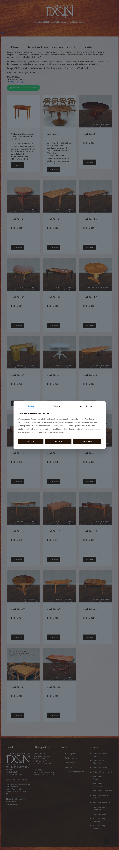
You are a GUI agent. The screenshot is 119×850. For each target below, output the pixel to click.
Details (57, 406)
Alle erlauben (87, 441)
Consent (31, 406)
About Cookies (86, 406)
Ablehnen (30, 441)
